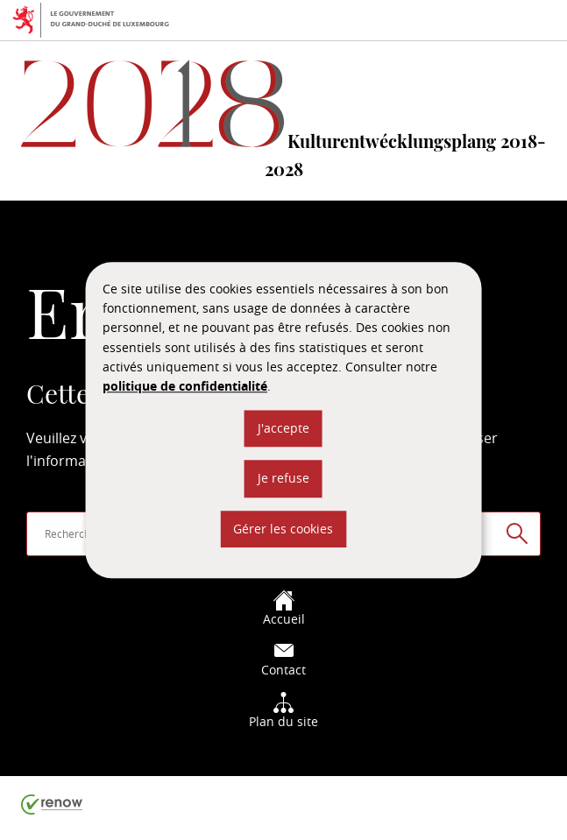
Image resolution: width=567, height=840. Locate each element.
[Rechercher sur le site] (517, 533)
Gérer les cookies (283, 528)
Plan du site (283, 711)
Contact (283, 659)
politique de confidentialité (185, 386)
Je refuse (283, 477)
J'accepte (283, 428)
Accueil (284, 608)
